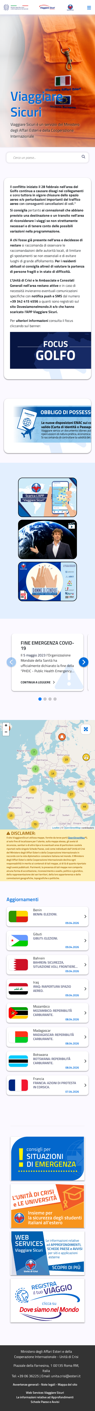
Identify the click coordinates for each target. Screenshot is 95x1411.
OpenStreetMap (72, 827)
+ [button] (6, 726)
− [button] (6, 732)
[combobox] (46, 158)
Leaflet (55, 827)
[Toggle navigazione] (89, 7)
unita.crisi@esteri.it (66, 1376)
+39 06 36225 (28, 1376)
